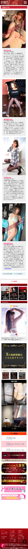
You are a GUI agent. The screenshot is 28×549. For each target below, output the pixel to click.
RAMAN (4, 1)
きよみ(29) (13, 334)
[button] (2, 322)
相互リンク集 (21, 538)
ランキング (20, 533)
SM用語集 (12, 535)
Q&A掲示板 (4, 536)
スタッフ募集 (13, 541)
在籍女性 (20, 530)
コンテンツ (20, 539)
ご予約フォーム (13, 536)
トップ (3, 530)
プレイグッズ (12, 533)
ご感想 (3, 538)
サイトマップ (21, 541)
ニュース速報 (4, 532)
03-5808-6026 (12, 545)
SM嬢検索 (20, 535)
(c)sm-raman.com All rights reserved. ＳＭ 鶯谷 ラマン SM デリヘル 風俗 (14, 548)
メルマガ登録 (21, 536)
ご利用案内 (12, 532)
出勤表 (19, 532)
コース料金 (12, 530)
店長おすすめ (4, 533)
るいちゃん (7, 50)
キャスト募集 (13, 539)
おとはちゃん (8, 243)
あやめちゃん (8, 119)
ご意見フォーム (13, 538)
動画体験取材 (8, 268)
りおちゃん (7, 177)
